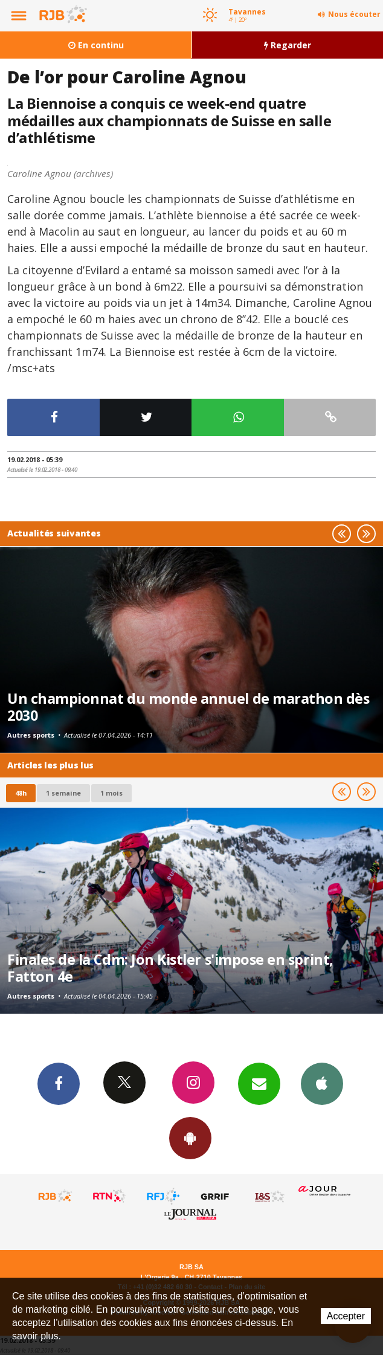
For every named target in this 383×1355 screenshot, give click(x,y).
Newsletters (259, 1083)
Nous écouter (354, 14)
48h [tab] (21, 792)
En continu (96, 45)
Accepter (346, 1316)
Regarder (287, 45)
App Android (190, 1137)
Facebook (58, 1083)
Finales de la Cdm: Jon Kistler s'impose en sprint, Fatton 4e (170, 968)
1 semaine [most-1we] (63, 792)
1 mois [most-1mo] (111, 792)
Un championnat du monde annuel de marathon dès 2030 (188, 707)
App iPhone (322, 1083)
